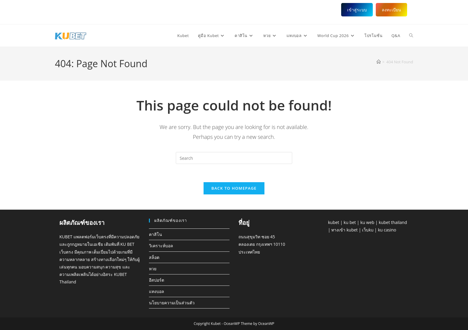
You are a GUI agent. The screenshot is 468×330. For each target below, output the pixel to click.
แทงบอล (156, 291)
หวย (152, 268)
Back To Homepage (233, 188)
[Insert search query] (234, 158)
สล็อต (154, 257)
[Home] (379, 62)
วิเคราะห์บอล (161, 245)
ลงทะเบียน (391, 10)
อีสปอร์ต (156, 280)
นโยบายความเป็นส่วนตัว (172, 303)
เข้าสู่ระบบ (357, 10)
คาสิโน (155, 234)
